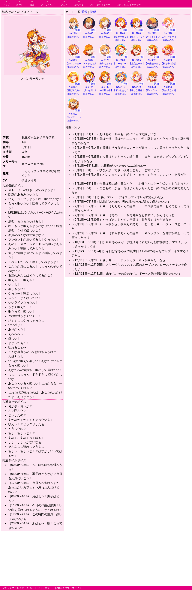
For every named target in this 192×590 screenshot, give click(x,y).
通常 (84, 11)
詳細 (77, 30)
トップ (6, 4)
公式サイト (48, 588)
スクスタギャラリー (100, 4)
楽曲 (32, 4)
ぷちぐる (78, 4)
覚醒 (93, 11)
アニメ (64, 4)
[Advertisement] (33, 107)
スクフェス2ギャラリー (129, 4)
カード (19, 4)
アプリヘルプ (47, 4)
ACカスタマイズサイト (69, 588)
